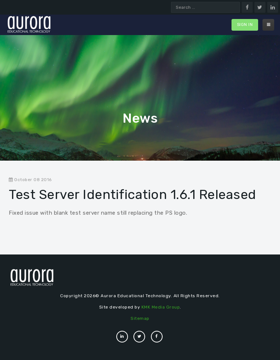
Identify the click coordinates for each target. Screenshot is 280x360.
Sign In (245, 24)
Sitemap (140, 318)
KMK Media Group (160, 307)
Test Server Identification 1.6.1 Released (132, 194)
